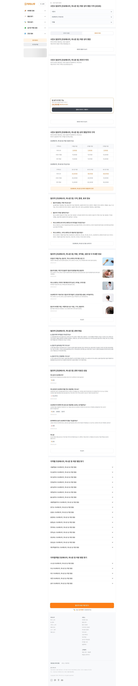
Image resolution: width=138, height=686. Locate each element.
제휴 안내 (52, 627)
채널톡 (89, 652)
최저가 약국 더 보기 (82, 122)
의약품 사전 (85, 642)
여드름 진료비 (85, 629)
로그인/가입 (35, 44)
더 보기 (82, 319)
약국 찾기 (84, 632)
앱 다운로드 (35, 40)
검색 (42, 4)
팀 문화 (52, 622)
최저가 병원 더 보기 (82, 49)
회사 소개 (52, 620)
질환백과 (84, 644)
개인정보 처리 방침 (54, 663)
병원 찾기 (84, 622)
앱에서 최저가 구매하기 (82, 109)
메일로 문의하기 (86, 654)
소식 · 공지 (53, 629)
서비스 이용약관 (65, 663)
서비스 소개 (53, 625)
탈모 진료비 (85, 625)
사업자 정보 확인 (70, 672)
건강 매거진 (85, 634)
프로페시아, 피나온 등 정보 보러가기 (82, 243)
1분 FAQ (84, 637)
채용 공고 (52, 632)
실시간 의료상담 (86, 639)
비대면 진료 (85, 620)
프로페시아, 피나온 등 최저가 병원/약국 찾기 (82, 188)
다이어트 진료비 (86, 627)
